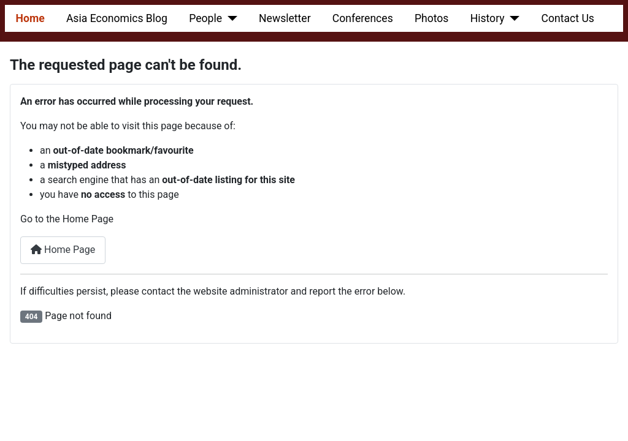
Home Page (63, 249)
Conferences (362, 18)
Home (30, 18)
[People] (229, 18)
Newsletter (285, 18)
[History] (512, 18)
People (205, 18)
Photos (432, 18)
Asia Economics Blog (116, 18)
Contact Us (568, 18)
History (487, 18)
